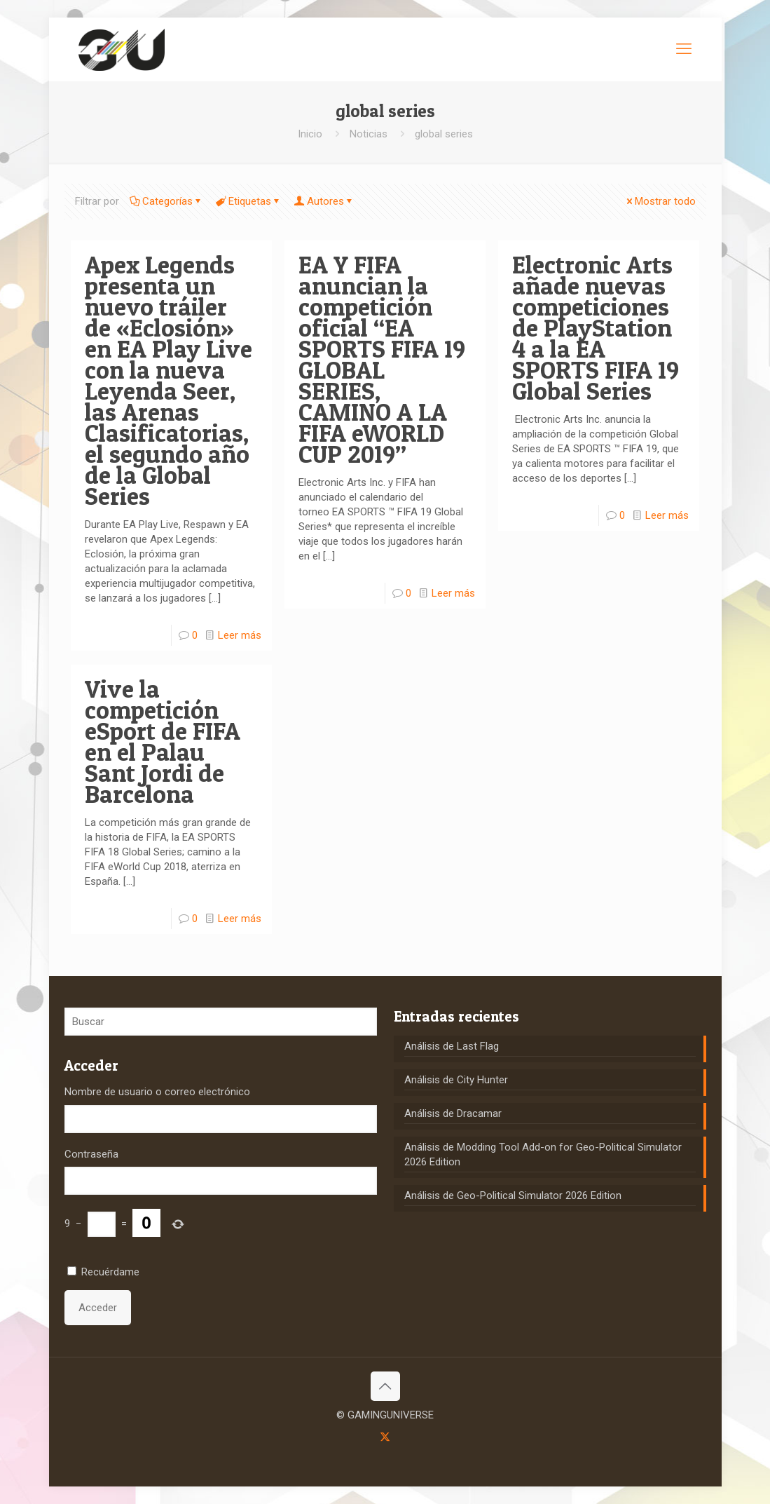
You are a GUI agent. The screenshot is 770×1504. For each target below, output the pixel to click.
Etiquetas (249, 201)
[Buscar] (220, 1022)
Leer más (239, 635)
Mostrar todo (660, 201)
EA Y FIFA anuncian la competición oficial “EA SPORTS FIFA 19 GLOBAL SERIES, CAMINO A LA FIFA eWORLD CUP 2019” (381, 359)
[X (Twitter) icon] (385, 1436)
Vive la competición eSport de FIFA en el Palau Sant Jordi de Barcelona (162, 741)
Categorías (166, 201)
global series (444, 134)
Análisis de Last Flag (451, 1046)
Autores (324, 201)
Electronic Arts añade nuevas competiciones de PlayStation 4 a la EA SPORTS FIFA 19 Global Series (595, 328)
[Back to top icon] (385, 1386)
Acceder (97, 1307)
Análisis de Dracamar (453, 1113)
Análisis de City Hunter (456, 1079)
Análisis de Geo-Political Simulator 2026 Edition (512, 1195)
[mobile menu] (684, 49)
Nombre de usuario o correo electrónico (157, 1091)
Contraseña (91, 1154)
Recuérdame (110, 1272)
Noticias (368, 134)
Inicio (310, 134)
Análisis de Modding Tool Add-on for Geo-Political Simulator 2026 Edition (543, 1154)
